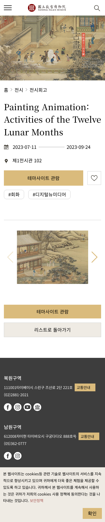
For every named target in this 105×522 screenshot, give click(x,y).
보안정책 (36, 500)
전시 (19, 89)
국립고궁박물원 (47, 8)
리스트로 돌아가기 (52, 329)
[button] (84, 8)
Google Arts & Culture (37, 407)
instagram (18, 407)
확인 (92, 513)
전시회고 (38, 89)
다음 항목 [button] (94, 257)
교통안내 (83, 387)
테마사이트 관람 (43, 178)
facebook (8, 407)
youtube (27, 407)
